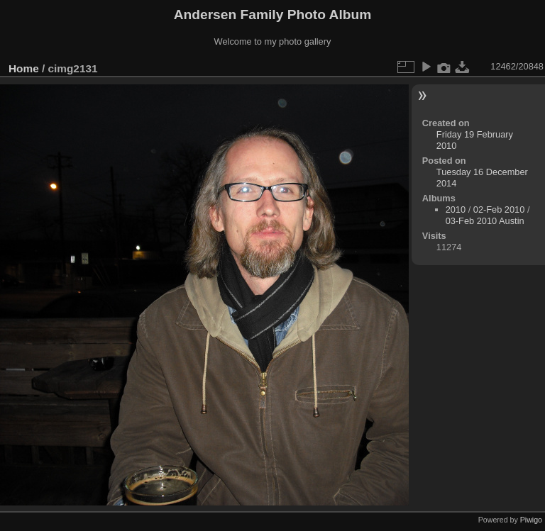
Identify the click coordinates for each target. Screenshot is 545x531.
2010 (456, 209)
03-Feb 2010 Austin (485, 221)
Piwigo (531, 519)
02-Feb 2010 (499, 209)
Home (24, 68)
